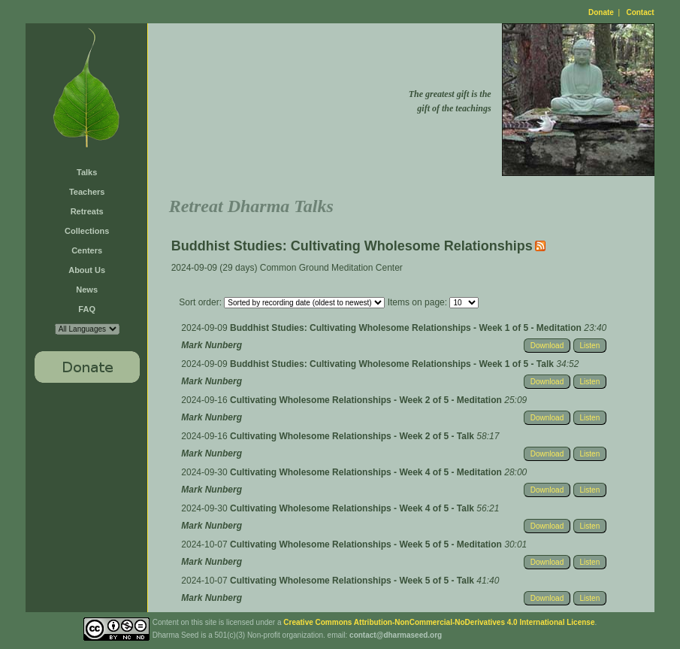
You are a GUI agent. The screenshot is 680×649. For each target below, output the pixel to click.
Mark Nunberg (211, 345)
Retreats (87, 211)
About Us (86, 269)
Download (547, 345)
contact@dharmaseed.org (395, 635)
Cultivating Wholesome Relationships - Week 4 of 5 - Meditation (367, 472)
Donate (601, 12)
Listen (590, 345)
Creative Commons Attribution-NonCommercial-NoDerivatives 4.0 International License (438, 622)
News (87, 289)
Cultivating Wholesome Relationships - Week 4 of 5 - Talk (353, 508)
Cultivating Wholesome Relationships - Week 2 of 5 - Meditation (367, 400)
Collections (87, 230)
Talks (87, 172)
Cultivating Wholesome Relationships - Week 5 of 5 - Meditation (367, 544)
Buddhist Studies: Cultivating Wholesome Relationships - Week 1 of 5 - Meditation (407, 328)
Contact (640, 12)
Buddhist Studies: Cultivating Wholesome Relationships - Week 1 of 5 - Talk (393, 364)
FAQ (86, 309)
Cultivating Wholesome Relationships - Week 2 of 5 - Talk (353, 436)
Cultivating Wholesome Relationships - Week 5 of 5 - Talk (353, 580)
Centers (86, 250)
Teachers (87, 191)
